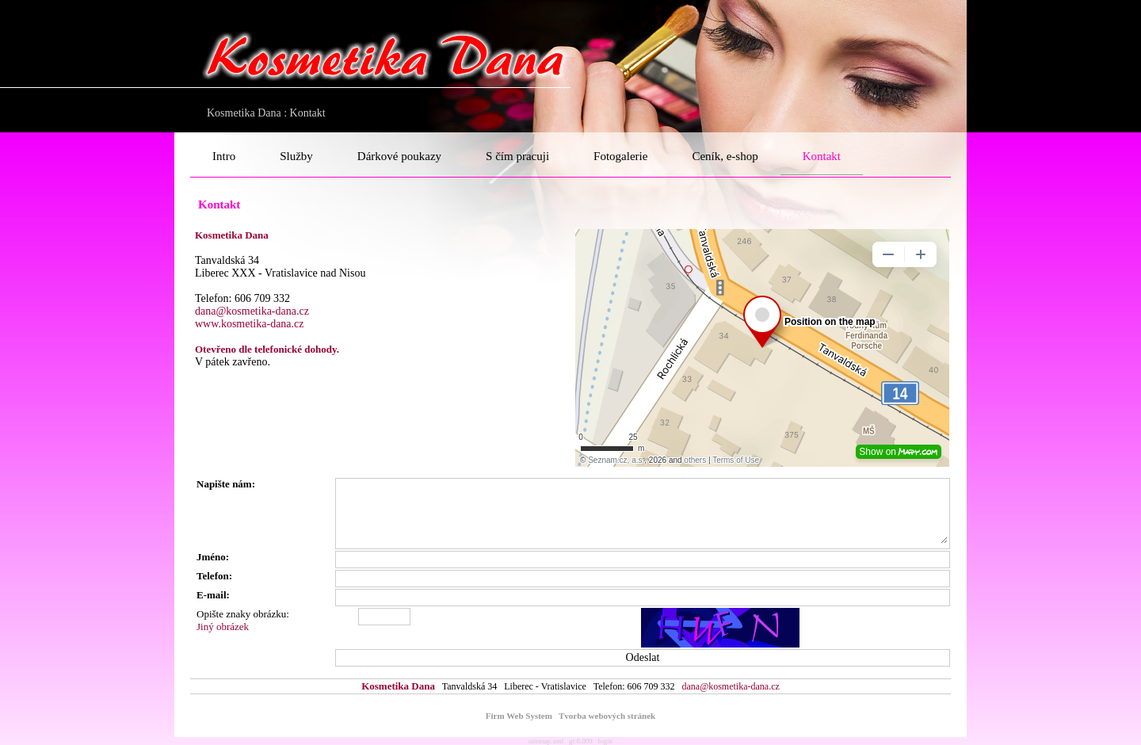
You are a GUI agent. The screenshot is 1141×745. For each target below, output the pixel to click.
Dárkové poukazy (399, 156)
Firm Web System (519, 715)
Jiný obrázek (223, 626)
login (605, 741)
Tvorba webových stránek (607, 715)
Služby (296, 156)
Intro (223, 156)
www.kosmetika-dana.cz (249, 324)
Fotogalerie (620, 156)
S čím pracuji (517, 156)
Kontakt (822, 156)
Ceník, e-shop (724, 156)
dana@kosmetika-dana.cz (252, 311)
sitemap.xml (546, 741)
